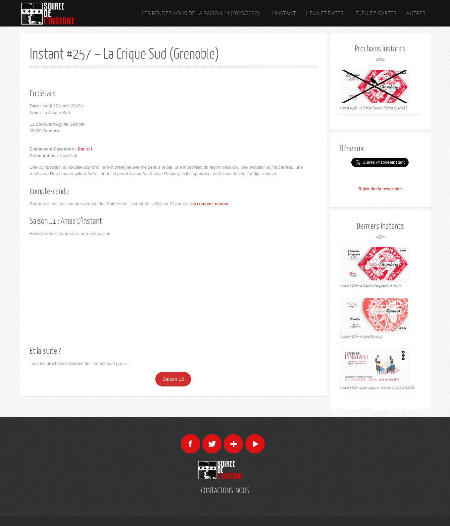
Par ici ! (85, 148)
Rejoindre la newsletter (380, 188)
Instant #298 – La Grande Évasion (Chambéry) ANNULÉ (373, 108)
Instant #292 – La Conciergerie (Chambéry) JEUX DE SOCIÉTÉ (377, 387)
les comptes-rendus (209, 203)
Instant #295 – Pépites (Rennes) (361, 336)
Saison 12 (173, 379)
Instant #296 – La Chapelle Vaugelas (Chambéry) (370, 285)
